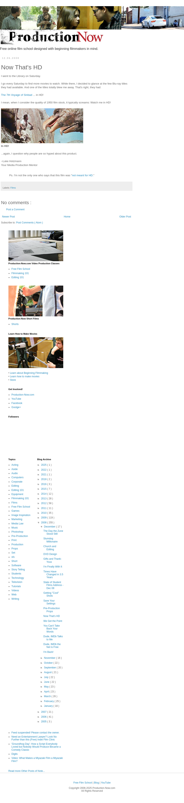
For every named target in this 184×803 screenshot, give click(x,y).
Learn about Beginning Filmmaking (29, 373)
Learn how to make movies (24, 376)
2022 (44, 469)
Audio (15, 473)
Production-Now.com (23, 394)
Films (13, 187)
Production (17, 544)
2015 (44, 488)
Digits (15, 754)
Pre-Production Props (51, 610)
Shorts (15, 324)
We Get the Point (52, 621)
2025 (44, 464)
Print (14, 540)
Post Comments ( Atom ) (29, 222)
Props (15, 548)
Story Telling (18, 569)
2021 (44, 474)
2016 (44, 484)
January (48, 706)
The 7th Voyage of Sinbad (16, 94)
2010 (44, 512)
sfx (13, 557)
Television (17, 582)
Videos (15, 590)
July (46, 677)
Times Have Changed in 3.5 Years (53, 574)
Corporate (17, 481)
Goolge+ (16, 407)
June (47, 682)
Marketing (17, 519)
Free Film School (21, 269)
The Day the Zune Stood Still (53, 532)
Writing (15, 598)
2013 (44, 498)
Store (13, 380)
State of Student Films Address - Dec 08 (53, 585)
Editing (15, 485)
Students (16, 573)
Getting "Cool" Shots (51, 594)
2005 (44, 721)
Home (67, 216)
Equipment (17, 494)
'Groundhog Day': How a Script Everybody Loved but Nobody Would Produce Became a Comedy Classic (36, 746)
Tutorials (16, 586)
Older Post (125, 216)
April (46, 691)
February (49, 701)
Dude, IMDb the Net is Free (52, 646)
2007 (44, 711)
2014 (44, 493)
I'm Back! (48, 652)
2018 (44, 479)
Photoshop (17, 531)
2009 (44, 517)
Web (14, 594)
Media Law (17, 523)
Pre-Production (20, 536)
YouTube (16, 398)
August (48, 672)
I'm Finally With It (52, 566)
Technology (18, 578)
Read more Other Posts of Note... (26, 771)
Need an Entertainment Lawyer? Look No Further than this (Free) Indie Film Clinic (34, 738)
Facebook (17, 403)
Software (16, 565)
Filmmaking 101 (20, 273)
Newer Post (8, 216)
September (50, 667)
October (48, 662)
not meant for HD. (82, 175)
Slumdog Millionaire (50, 540)
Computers (18, 477)
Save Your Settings (49, 602)
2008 (44, 522)
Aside (15, 469)
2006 (44, 716)
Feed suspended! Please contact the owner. (36, 732)
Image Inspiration (21, 515)
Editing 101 (18, 277)
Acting (15, 464)
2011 (44, 508)
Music (15, 527)
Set (13, 552)
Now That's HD (51, 616)
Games (16, 510)
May (46, 686)
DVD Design (50, 554)
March (48, 696)
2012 (44, 503)
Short (14, 561)
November (50, 658)
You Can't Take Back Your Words (51, 628)
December (50, 526)
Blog (97, 782)
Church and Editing (49, 548)
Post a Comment (15, 209)
